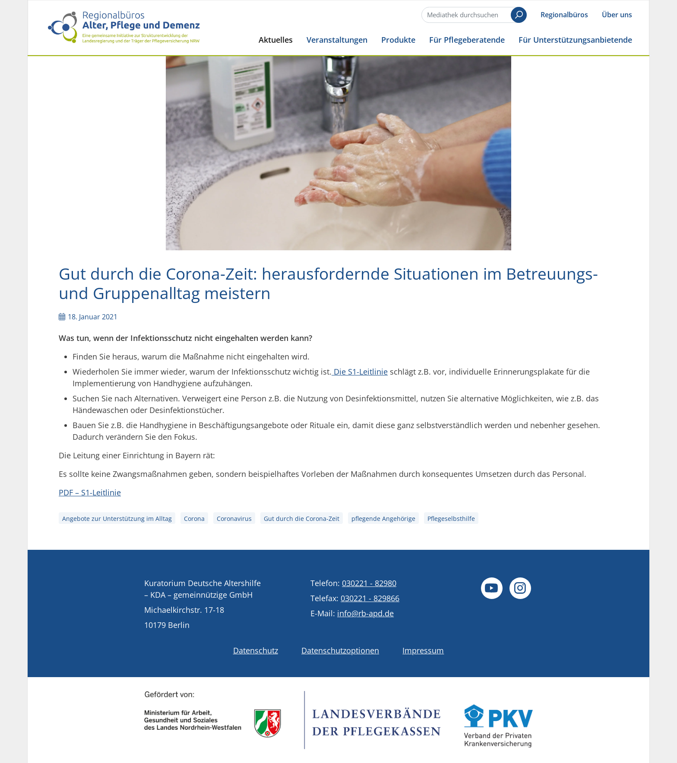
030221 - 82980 (369, 583)
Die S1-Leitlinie (360, 371)
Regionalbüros (564, 14)
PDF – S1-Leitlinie (90, 492)
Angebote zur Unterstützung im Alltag (117, 518)
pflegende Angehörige (383, 518)
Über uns (617, 14)
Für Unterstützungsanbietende (575, 39)
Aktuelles (276, 39)
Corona (194, 518)
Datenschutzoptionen (340, 650)
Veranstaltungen (337, 39)
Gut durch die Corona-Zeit (301, 518)
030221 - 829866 (370, 598)
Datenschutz (255, 650)
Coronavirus (234, 518)
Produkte (398, 39)
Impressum (423, 650)
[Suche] (473, 15)
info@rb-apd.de (365, 613)
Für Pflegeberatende (467, 39)
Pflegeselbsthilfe (451, 518)
